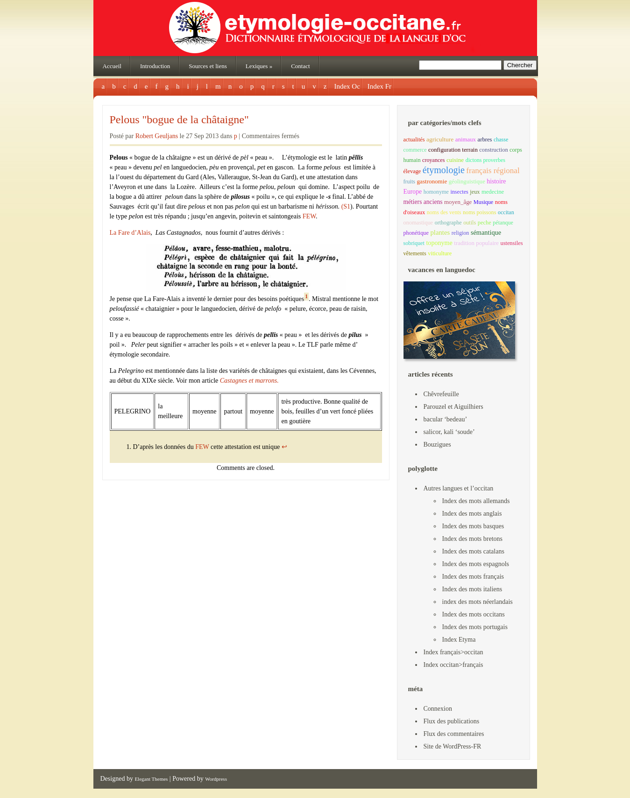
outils (469, 222)
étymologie (444, 170)
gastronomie (432, 181)
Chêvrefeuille (441, 394)
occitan (506, 212)
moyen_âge (458, 202)
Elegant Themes (151, 779)
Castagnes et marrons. (249, 380)
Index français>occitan (453, 652)
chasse (501, 139)
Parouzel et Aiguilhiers (453, 406)
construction (493, 150)
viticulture (440, 253)
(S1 (345, 206)
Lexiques (259, 66)
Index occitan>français (453, 664)
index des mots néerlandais (477, 601)
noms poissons (479, 212)
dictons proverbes (485, 160)
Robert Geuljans (156, 136)
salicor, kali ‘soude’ (449, 431)
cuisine (455, 159)
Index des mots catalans (473, 551)
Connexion (438, 708)
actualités (414, 139)
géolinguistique (467, 181)
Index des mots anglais (472, 513)
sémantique (486, 232)
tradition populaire (476, 242)
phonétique (416, 233)
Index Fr (379, 86)
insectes (459, 192)
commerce (415, 150)
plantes (440, 232)
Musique (483, 202)
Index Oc (347, 86)
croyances (433, 160)
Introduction (155, 66)
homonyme (436, 192)
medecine (492, 192)
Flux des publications (452, 721)
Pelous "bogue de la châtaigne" (179, 119)
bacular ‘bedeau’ (445, 419)
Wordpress (216, 779)
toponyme (439, 242)
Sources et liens (208, 66)
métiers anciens (423, 201)
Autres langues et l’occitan (459, 488)
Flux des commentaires (454, 733)
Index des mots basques (473, 526)
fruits (409, 181)
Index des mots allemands (476, 500)
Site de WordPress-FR (452, 746)
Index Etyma (459, 639)
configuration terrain (453, 150)
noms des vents (444, 212)
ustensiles (512, 243)
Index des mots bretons (472, 538)
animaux (465, 139)
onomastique (418, 222)
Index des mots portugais (475, 626)
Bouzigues (437, 444)
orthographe (448, 222)
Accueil (112, 66)
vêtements (414, 253)
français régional (492, 170)
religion (460, 233)
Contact (300, 66)
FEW (309, 216)
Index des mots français (473, 576)
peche (484, 222)
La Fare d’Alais (130, 232)
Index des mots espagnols (475, 563)
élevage (412, 171)
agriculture (439, 139)
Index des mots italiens (472, 589)
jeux (475, 192)
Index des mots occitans (473, 614)
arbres (485, 139)
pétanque (503, 222)
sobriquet (414, 243)
